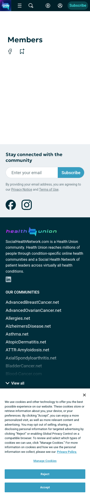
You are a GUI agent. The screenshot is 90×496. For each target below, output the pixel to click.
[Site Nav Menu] (19, 5)
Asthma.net (17, 334)
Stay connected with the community (34, 157)
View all (15, 383)
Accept (45, 487)
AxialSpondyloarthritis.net (31, 358)
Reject (45, 474)
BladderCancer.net (24, 366)
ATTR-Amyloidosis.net (27, 349)
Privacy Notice (21, 189)
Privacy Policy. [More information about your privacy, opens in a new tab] (67, 452)
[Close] (84, 395)
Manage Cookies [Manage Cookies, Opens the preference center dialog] (45, 461)
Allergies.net (18, 318)
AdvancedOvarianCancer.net (33, 310)
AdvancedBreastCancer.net (32, 302)
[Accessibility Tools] (48, 5)
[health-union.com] (31, 231)
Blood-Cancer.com (24, 373)
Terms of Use (48, 189)
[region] (45, 442)
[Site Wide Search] (30, 5)
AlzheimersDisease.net (28, 326)
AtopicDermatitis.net (26, 342)
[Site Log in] (60, 5)
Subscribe (77, 5)
